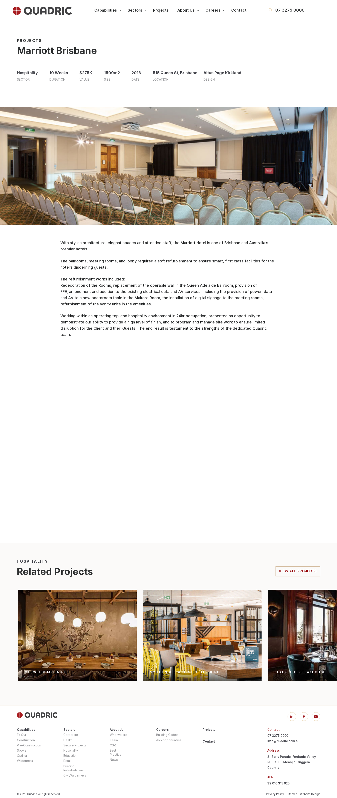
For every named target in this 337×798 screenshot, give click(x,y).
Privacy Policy (275, 794)
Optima (22, 755)
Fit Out (21, 735)
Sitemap (292, 794)
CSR (113, 745)
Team (114, 740)
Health (67, 740)
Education (70, 755)
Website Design (310, 794)
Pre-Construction (29, 745)
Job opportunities (168, 740)
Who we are (118, 735)
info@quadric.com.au (283, 741)
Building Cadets (167, 735)
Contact (209, 741)
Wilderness (25, 761)
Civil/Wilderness (74, 775)
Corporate (70, 735)
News (114, 759)
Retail (67, 761)
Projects (209, 729)
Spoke (21, 750)
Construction (26, 740)
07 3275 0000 (290, 10)
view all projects (298, 571)
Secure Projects (74, 745)
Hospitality (70, 750)
